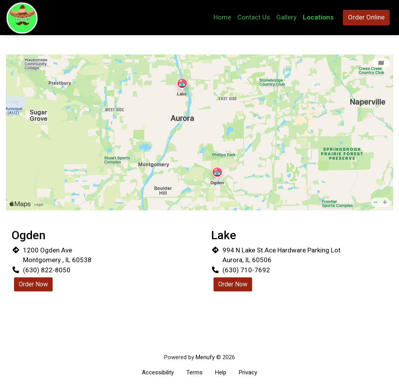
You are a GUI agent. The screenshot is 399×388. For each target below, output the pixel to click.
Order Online (366, 17)
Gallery (286, 17)
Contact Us (253, 17)
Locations (318, 17)
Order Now (33, 284)
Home (222, 17)
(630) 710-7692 (246, 270)
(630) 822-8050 (47, 270)
